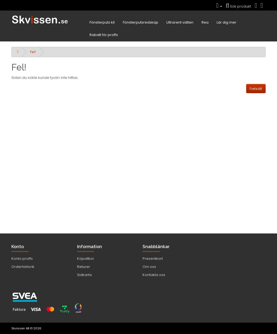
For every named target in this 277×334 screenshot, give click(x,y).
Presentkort (153, 258)
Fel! (33, 51)
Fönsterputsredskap (140, 22)
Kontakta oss (154, 274)
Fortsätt (256, 88)
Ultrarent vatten (179, 22)
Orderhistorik (22, 266)
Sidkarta (84, 274)
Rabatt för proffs (104, 34)
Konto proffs (22, 258)
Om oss (149, 266)
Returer (83, 266)
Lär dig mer (226, 22)
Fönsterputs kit (102, 22)
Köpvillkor (85, 258)
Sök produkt (238, 6)
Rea (205, 22)
